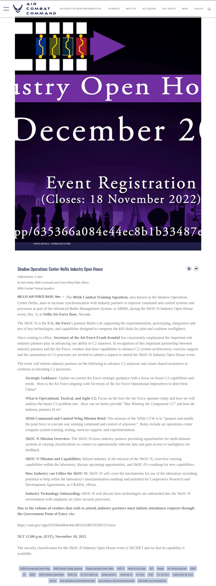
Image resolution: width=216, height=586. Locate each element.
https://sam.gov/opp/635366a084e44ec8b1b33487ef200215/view (66, 525)
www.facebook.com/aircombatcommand (77, 580)
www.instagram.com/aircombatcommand (116, 580)
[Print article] (189, 268)
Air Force (140, 574)
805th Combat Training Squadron (68, 568)
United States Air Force (183, 574)
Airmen (53, 580)
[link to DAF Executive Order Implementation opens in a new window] (80, 9)
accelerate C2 (126, 574)
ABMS (193, 568)
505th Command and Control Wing (35, 568)
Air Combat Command (177, 568)
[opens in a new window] (199, 9)
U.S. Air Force (163, 574)
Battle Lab (72, 574)
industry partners (109, 574)
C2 (24, 574)
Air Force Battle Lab (89, 574)
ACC (151, 568)
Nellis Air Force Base (137, 568)
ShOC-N (120, 568)
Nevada (160, 568)
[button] (5, 9)
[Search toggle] (210, 8)
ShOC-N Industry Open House (51, 574)
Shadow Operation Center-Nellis (99, 568)
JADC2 (32, 574)
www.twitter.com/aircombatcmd (152, 580)
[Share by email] (196, 268)
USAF (150, 574)
